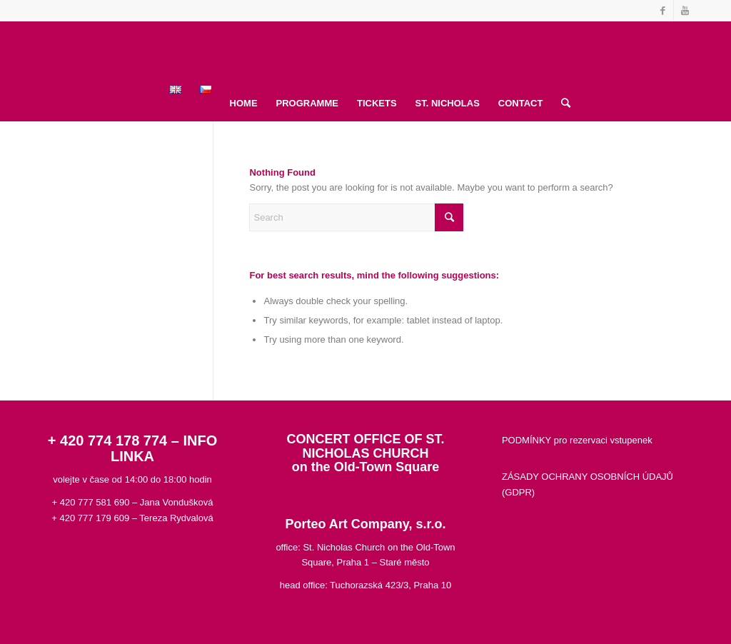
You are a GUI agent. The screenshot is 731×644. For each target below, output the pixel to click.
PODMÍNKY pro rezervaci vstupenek (577, 440)
